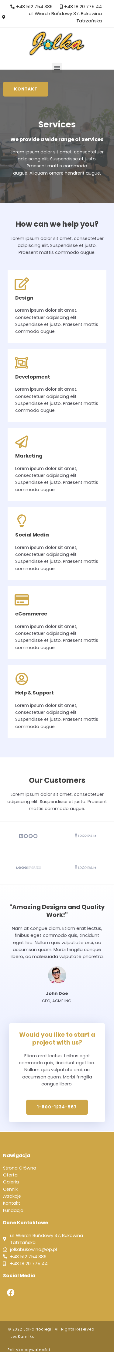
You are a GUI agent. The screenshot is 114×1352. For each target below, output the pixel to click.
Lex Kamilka (23, 1336)
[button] (57, 68)
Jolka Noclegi (37, 1329)
